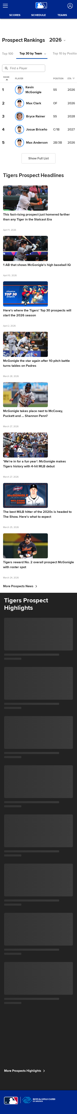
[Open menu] (7, 6)
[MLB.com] (11, 1101)
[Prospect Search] (24, 68)
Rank (6, 78)
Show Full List (38, 158)
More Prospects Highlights (24, 1071)
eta (71, 78)
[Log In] (70, 5)
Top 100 (7, 54)
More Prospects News (20, 586)
